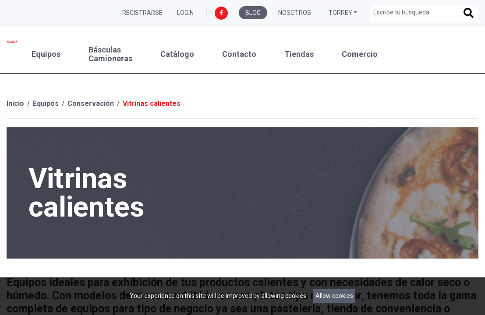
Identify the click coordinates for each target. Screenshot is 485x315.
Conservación (90, 103)
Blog (253, 12)
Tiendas (299, 54)
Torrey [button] (340, 12)
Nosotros (294, 12)
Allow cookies (334, 295)
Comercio (360, 54)
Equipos (46, 54)
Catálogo (177, 54)
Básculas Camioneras (110, 54)
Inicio (15, 103)
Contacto (239, 54)
